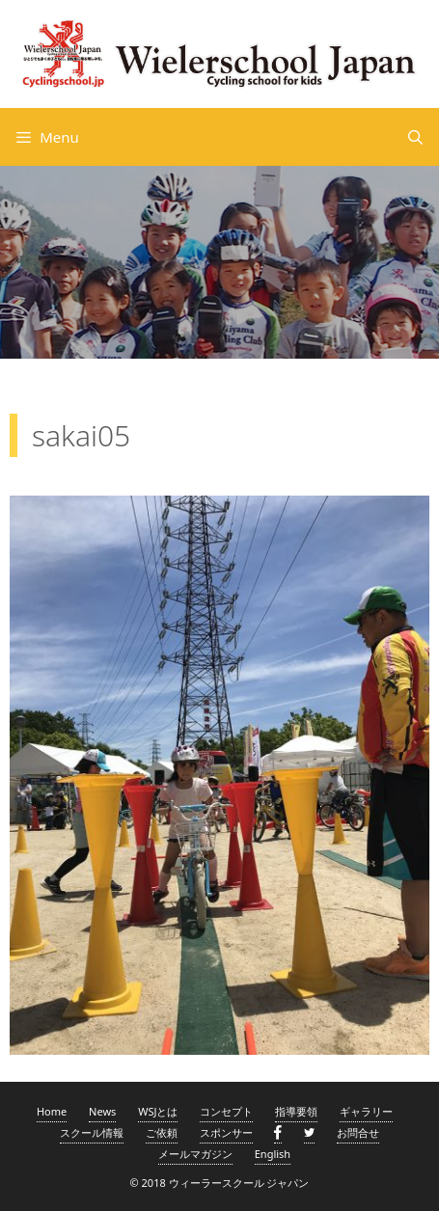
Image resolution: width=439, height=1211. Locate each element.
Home (52, 1111)
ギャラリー (366, 1111)
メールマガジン (195, 1153)
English (272, 1153)
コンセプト (226, 1111)
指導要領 (296, 1111)
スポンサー (226, 1132)
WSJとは (158, 1111)
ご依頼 (162, 1132)
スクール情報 (91, 1132)
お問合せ (358, 1132)
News (102, 1111)
